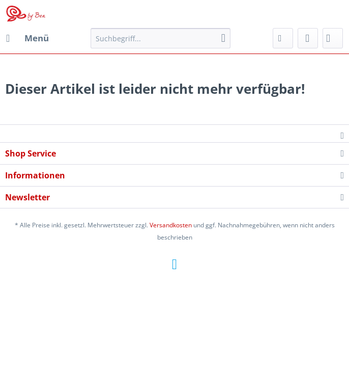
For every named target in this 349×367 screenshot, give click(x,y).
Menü (27, 37)
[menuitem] (27, 38)
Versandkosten (171, 225)
